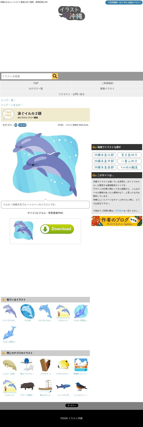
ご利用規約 (107, 83)
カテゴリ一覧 (36, 88)
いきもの (22, 125)
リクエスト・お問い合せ (72, 94)
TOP (35, 83)
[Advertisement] (71, 46)
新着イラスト (107, 88)
